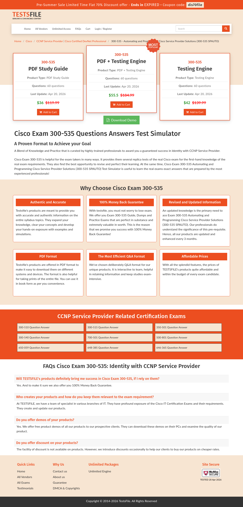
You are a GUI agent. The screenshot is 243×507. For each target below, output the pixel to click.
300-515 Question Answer (102, 327)
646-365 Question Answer (171, 347)
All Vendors (41, 28)
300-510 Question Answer (34, 327)
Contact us (60, 471)
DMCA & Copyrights (66, 488)
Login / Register (103, 28)
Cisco (29, 41)
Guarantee (60, 482)
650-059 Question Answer (34, 347)
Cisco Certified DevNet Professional (85, 41)
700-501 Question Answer (102, 337)
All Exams (23, 482)
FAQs (78, 28)
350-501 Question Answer (171, 327)
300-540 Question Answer (34, 337)
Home (27, 28)
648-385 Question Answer (102, 347)
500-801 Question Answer (171, 337)
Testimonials (25, 488)
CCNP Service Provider (49, 41)
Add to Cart (48, 112)
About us (59, 477)
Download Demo (121, 120)
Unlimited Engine (100, 471)
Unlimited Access (61, 28)
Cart (88, 28)
